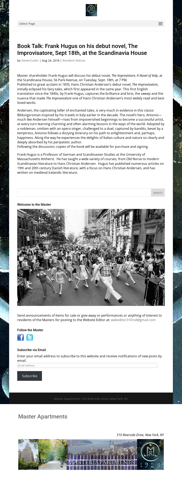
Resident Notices (74, 60)
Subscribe (29, 376)
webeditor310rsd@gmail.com (133, 320)
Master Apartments (42, 416)
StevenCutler (30, 60)
